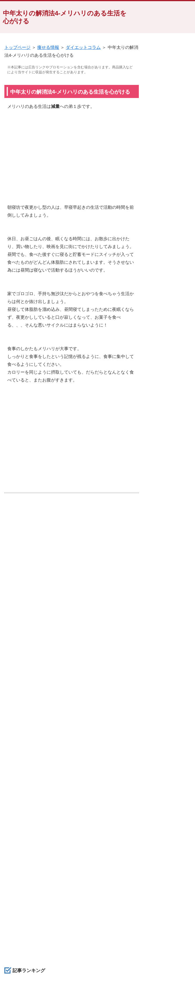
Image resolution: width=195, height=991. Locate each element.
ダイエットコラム (83, 47)
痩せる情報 (48, 47)
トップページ (17, 47)
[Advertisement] (71, 159)
